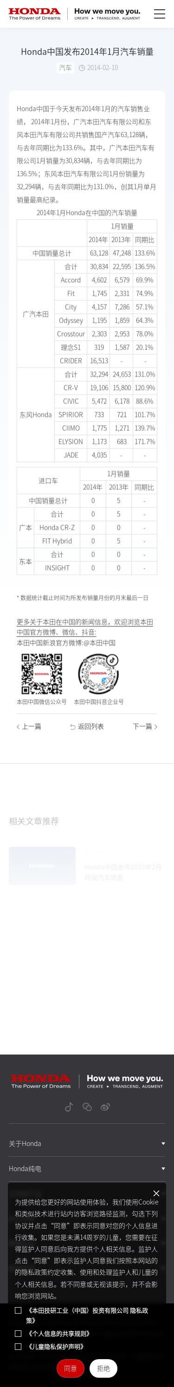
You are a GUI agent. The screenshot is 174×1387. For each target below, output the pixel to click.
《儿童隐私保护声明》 (56, 1347)
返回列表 (87, 733)
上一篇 (29, 733)
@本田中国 (100, 650)
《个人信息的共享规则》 (59, 1334)
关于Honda (25, 1143)
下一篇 (145, 733)
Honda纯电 (25, 1169)
